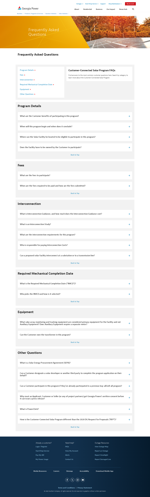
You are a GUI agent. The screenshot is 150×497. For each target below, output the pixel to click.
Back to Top (75, 155)
